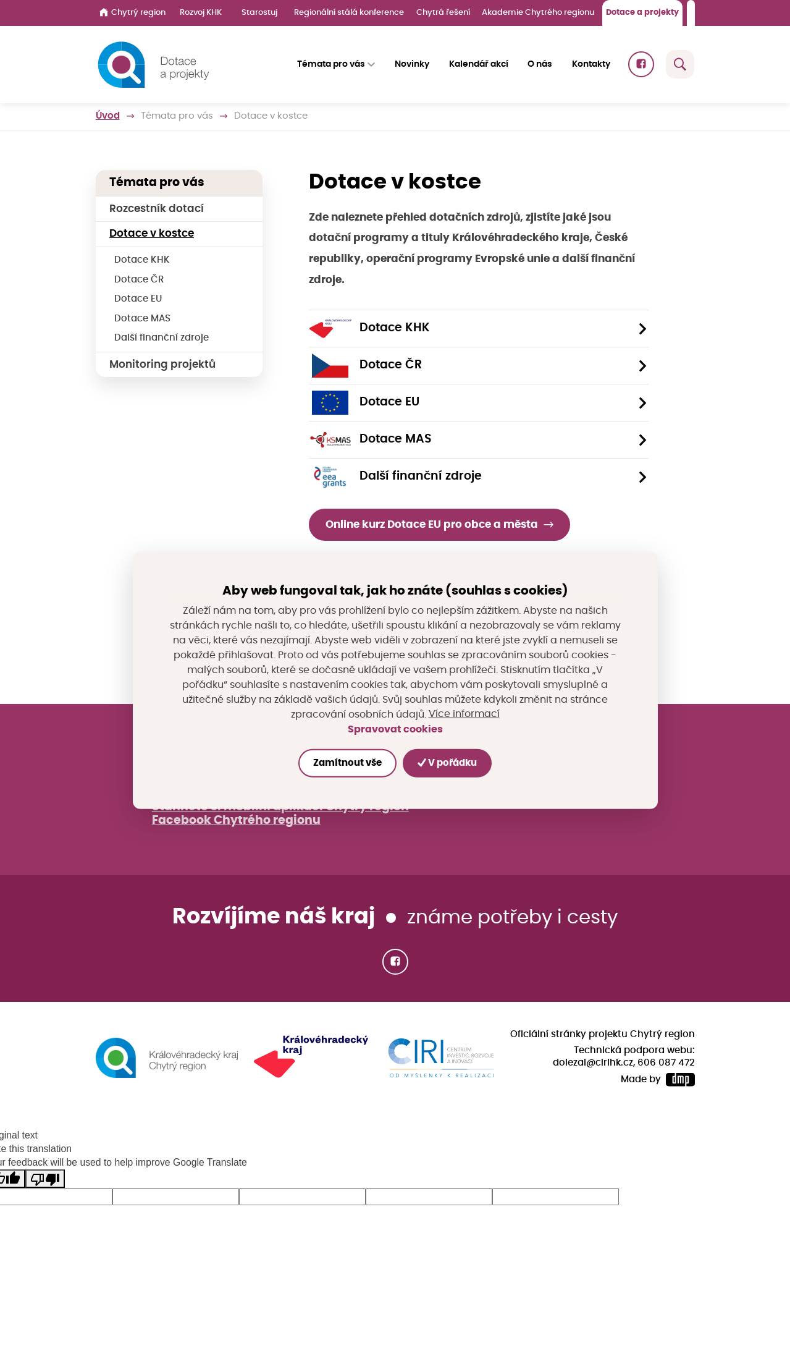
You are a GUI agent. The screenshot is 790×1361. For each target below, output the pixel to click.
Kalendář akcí (478, 64)
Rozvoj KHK (201, 13)
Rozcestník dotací (156, 208)
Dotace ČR (139, 279)
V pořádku (447, 763)
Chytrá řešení (443, 13)
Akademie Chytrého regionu (538, 13)
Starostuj (259, 13)
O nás (540, 64)
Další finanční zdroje (161, 337)
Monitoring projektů (162, 364)
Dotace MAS (142, 318)
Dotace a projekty (642, 13)
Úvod (108, 116)
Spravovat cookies (395, 729)
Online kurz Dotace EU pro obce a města (432, 524)
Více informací (464, 714)
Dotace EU (138, 298)
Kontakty (592, 64)
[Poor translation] (45, 1178)
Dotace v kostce (151, 233)
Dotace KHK (142, 260)
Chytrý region (132, 12)
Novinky (412, 64)
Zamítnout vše (347, 763)
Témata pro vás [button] (331, 64)
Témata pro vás (177, 116)
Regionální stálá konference (349, 13)
